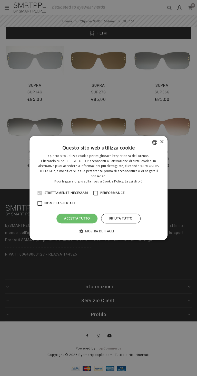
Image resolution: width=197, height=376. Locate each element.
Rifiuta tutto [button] (121, 218)
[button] (98, 231)
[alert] (98, 188)
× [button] (162, 142)
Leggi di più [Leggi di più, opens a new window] (134, 181)
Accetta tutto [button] (77, 218)
